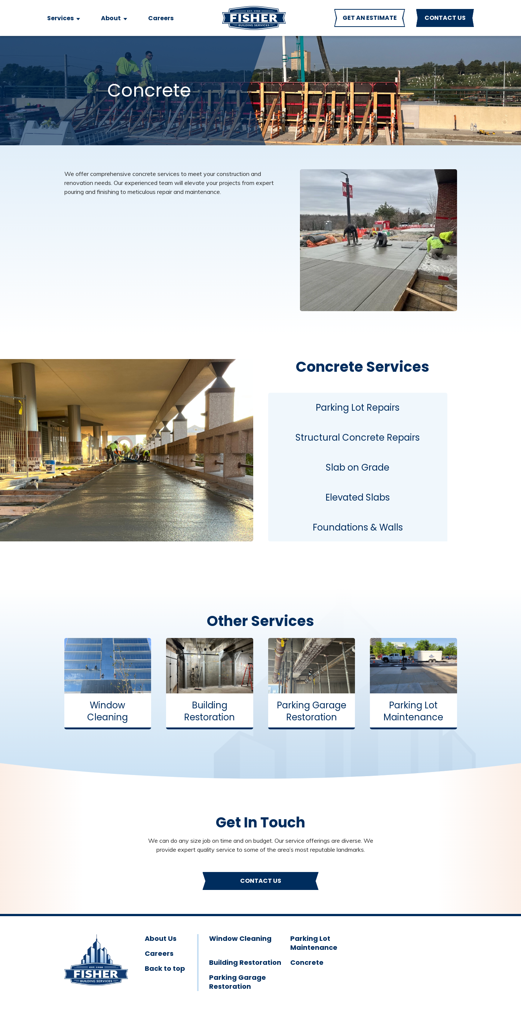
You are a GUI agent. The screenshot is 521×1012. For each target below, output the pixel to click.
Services (60, 18)
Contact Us (260, 880)
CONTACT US (445, 17)
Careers (161, 18)
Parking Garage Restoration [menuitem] (237, 982)
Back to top (165, 968)
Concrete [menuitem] (307, 962)
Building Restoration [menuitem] (245, 962)
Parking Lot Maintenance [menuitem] (313, 943)
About (111, 18)
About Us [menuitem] (161, 938)
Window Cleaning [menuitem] (240, 938)
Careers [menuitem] (159, 953)
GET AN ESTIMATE (370, 17)
